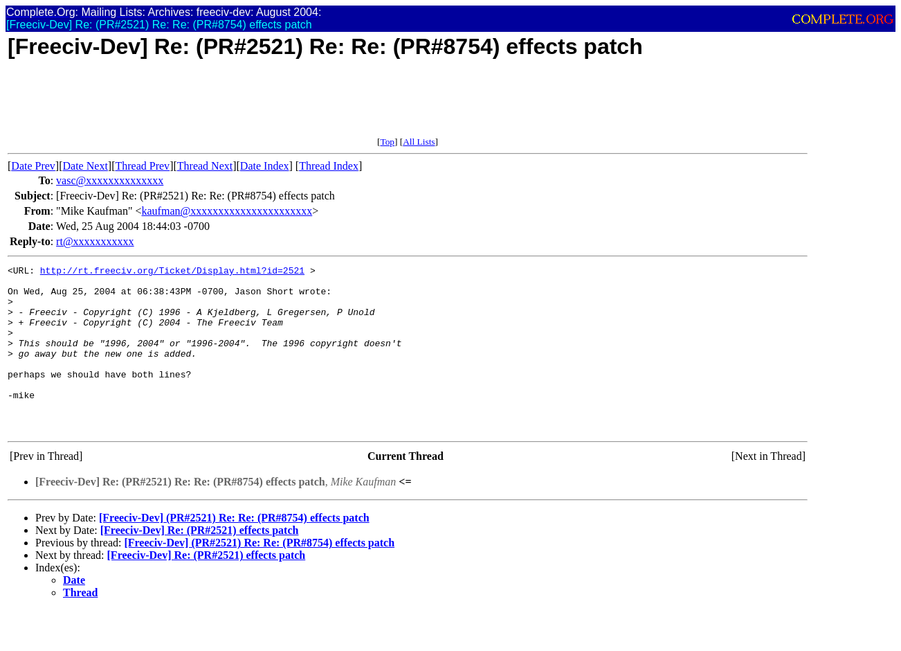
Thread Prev (142, 166)
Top (387, 141)
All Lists (419, 141)
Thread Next (205, 166)
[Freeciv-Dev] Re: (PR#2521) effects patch (199, 563)
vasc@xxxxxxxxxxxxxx (109, 180)
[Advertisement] (259, 105)
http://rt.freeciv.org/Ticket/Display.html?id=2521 (172, 272)
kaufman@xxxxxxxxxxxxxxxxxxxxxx (227, 211)
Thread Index (328, 166)
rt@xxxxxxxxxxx (95, 241)
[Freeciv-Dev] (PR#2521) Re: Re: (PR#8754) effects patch (234, 551)
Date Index (264, 166)
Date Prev (33, 166)
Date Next (85, 166)
